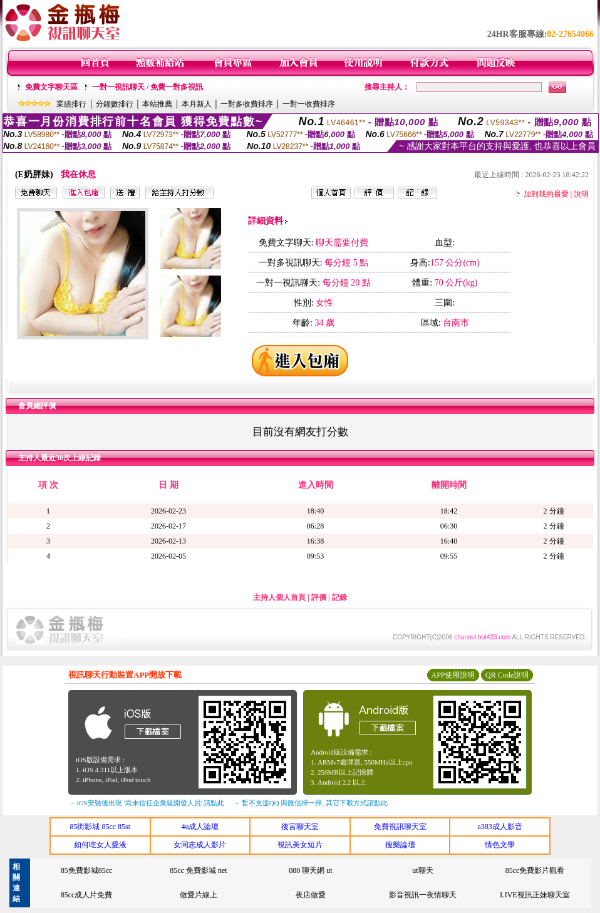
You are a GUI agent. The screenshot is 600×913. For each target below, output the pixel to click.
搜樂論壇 (400, 844)
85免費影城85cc (87, 870)
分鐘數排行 (114, 104)
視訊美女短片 (300, 844)
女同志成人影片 (199, 844)
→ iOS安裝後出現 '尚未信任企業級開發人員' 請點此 (146, 803)
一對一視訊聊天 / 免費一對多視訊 (147, 87)
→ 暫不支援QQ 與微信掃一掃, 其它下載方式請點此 (310, 803)
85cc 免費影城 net (198, 870)
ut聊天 (422, 870)
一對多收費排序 (246, 104)
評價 (318, 597)
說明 (581, 194)
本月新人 (197, 104)
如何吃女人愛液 (100, 844)
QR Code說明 (507, 675)
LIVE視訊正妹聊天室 (534, 894)
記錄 (339, 597)
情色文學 (500, 844)
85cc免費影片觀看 (535, 870)
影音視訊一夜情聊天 (423, 894)
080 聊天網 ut (310, 870)
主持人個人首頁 (279, 597)
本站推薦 (157, 104)
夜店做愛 (311, 894)
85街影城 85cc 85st (100, 826)
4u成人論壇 (200, 826)
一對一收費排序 (308, 104)
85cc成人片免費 (87, 894)
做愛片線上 (198, 894)
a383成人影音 (500, 826)
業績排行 (71, 104)
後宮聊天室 (300, 826)
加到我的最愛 (546, 194)
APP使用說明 (453, 675)
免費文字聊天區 (51, 87)
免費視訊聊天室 (400, 826)
